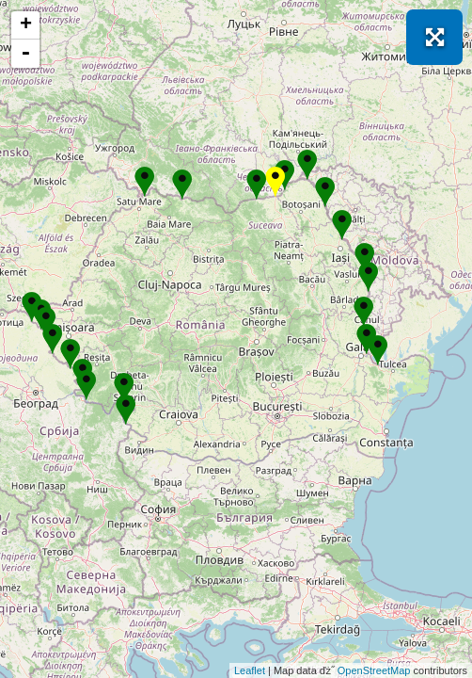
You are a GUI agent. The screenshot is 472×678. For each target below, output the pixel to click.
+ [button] (26, 25)
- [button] (25, 54)
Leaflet (249, 670)
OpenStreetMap (374, 670)
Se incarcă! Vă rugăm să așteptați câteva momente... (233, 339)
